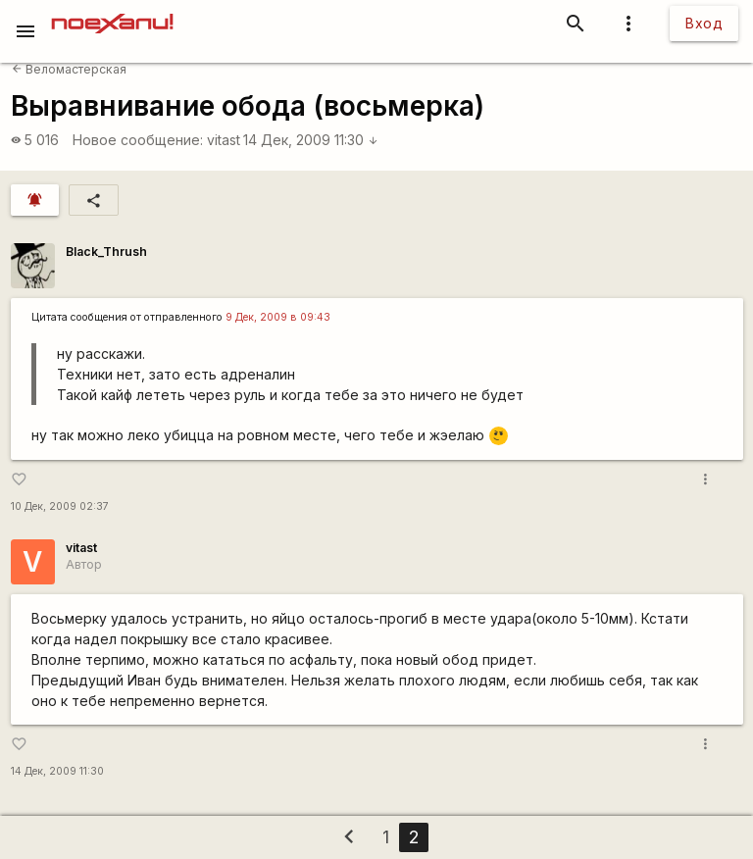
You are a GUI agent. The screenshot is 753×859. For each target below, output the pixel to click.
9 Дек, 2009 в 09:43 (278, 317)
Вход (704, 23)
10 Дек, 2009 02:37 (60, 506)
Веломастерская (69, 69)
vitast (223, 139)
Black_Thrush (106, 251)
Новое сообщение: (138, 139)
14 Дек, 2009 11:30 (310, 139)
